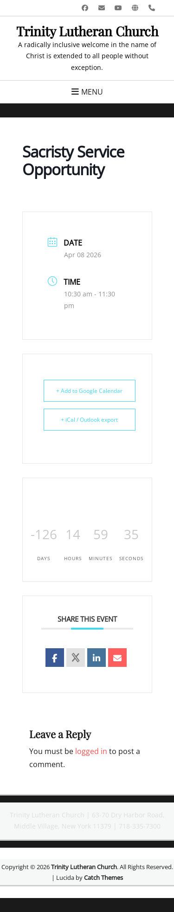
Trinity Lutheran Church (87, 31)
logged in (91, 751)
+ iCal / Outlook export (89, 420)
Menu (92, 92)
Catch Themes (103, 877)
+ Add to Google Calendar (89, 391)
